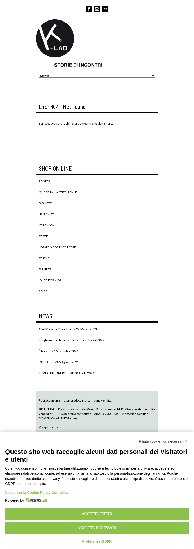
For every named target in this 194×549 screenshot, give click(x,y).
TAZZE (43, 236)
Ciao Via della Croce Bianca (57, 329)
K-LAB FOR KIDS (50, 280)
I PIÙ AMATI (47, 214)
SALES (43, 291)
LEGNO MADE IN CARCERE (57, 247)
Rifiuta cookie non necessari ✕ (163, 441)
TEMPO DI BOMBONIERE (56, 373)
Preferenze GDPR (97, 541)
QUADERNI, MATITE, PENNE (58, 192)
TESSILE (44, 258)
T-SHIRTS (45, 269)
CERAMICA (46, 225)
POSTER (44, 181)
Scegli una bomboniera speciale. (60, 340)
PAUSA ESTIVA (49, 362)
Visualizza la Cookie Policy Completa (36, 493)
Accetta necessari (97, 528)
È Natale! (45, 351)
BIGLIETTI (45, 203)
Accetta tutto (97, 513)
